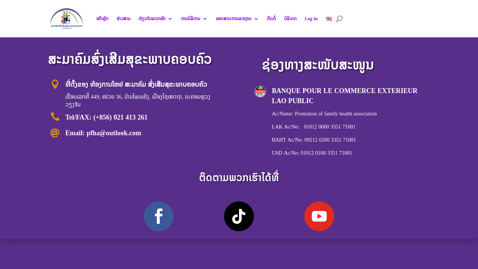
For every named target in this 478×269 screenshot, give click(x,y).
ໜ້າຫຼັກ (102, 18)
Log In (311, 18)
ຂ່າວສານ (123, 18)
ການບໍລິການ (190, 18)
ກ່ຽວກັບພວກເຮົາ (152, 18)
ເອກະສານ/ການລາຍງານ (233, 18)
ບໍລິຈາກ (290, 18)
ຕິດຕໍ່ (271, 18)
